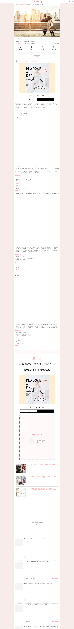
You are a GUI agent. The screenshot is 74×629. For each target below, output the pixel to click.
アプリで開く (28, 99)
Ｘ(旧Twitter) (54, 49)
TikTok (31, 49)
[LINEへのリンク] (69, 1)
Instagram (42, 49)
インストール (45, 99)
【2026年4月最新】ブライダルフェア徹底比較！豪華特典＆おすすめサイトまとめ (33, 61)
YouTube (20, 49)
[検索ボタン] (72, 1)
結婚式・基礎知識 (18, 43)
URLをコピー (37, 56)
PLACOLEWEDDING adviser (29, 43)
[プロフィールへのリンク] (31, 441)
